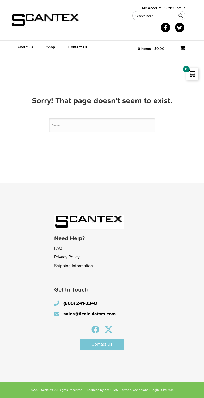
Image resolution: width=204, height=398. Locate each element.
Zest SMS (111, 390)
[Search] (102, 125)
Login (155, 390)
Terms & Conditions (134, 390)
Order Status (174, 8)
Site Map (167, 390)
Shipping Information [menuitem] (73, 265)
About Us (25, 47)
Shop (50, 47)
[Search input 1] (154, 15)
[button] (95, 329)
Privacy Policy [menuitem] (67, 257)
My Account (152, 8)
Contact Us (77, 47)
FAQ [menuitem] (58, 248)
